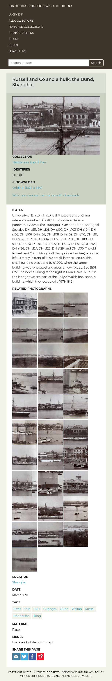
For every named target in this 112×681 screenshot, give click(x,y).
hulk (36, 609)
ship (27, 609)
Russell (90, 609)
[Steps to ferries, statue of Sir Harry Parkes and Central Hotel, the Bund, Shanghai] (75, 457)
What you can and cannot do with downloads (46, 195)
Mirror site (28, 676)
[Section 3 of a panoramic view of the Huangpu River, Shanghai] (25, 330)
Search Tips (17, 51)
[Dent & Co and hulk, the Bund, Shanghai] (75, 432)
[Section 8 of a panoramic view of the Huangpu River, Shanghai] (75, 355)
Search (96, 63)
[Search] (48, 62)
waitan (76, 609)
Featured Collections (26, 26)
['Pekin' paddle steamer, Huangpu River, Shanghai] (25, 406)
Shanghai (19, 582)
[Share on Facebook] (32, 656)
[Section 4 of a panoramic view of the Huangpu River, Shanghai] (50, 330)
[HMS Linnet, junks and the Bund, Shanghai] (25, 432)
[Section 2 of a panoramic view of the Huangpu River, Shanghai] (75, 304)
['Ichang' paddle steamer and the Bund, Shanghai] (25, 457)
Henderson (21, 616)
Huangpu (50, 609)
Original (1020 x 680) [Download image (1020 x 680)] (27, 188)
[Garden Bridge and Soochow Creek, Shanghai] (75, 508)
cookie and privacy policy (85, 672)
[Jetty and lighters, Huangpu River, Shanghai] (75, 381)
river (17, 609)
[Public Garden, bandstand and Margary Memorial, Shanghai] (50, 508)
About (13, 45)
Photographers (21, 33)
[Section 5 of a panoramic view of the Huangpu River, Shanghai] (75, 330)
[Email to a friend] (16, 656)
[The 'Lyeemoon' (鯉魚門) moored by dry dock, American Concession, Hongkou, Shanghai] (50, 533)
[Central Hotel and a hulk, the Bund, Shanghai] (50, 457)
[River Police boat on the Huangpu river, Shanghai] (50, 482)
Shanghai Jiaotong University (71, 676)
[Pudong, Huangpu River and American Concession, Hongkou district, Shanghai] (75, 533)
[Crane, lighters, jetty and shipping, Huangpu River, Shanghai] (25, 381)
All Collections (21, 20)
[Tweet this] (24, 656)
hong (37, 616)
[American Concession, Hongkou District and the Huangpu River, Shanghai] (25, 533)
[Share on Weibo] (40, 656)
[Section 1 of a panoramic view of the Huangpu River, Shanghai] (50, 304)
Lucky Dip (16, 14)
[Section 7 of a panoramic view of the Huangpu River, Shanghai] (50, 355)
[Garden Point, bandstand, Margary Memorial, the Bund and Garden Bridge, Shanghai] (25, 508)
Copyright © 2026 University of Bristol (34, 672)
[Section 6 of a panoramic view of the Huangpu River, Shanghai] (25, 355)
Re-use (14, 39)
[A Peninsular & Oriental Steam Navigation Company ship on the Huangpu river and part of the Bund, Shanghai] (50, 406)
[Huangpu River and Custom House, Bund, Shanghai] (50, 432)
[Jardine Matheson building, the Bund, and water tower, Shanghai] (75, 482)
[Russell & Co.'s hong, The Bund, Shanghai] (25, 304)
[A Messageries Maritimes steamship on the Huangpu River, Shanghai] (50, 381)
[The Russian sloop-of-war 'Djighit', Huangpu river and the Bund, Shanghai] (25, 482)
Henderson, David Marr (30, 162)
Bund (64, 609)
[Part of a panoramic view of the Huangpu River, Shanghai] (24, 559)
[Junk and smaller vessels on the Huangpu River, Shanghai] (75, 406)
